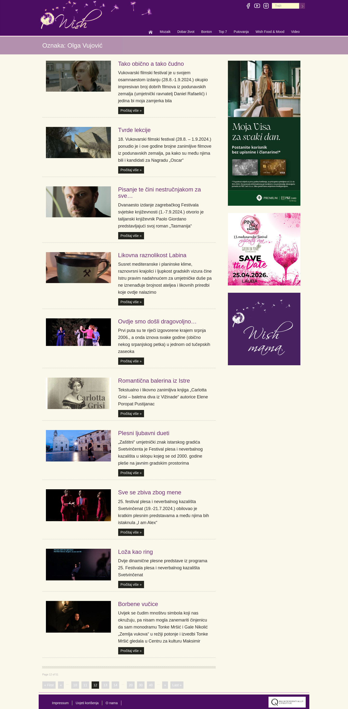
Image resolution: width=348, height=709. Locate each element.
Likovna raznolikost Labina (152, 255)
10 (75, 685)
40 (151, 685)
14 (115, 685)
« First (49, 685)
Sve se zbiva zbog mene (149, 492)
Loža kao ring (135, 551)
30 (141, 685)
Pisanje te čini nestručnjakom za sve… (159, 192)
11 (85, 685)
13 (105, 685)
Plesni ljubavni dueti (143, 433)
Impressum (60, 703)
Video (295, 32)
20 (131, 685)
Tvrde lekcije (134, 130)
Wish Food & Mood (269, 32)
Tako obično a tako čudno (151, 63)
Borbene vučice (138, 604)
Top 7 (223, 32)
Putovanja (241, 32)
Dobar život (186, 32)
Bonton (206, 32)
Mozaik (165, 32)
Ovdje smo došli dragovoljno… (157, 321)
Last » (176, 685)
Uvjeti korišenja (87, 703)
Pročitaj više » (131, 110)
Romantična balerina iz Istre (154, 380)
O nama (112, 703)
